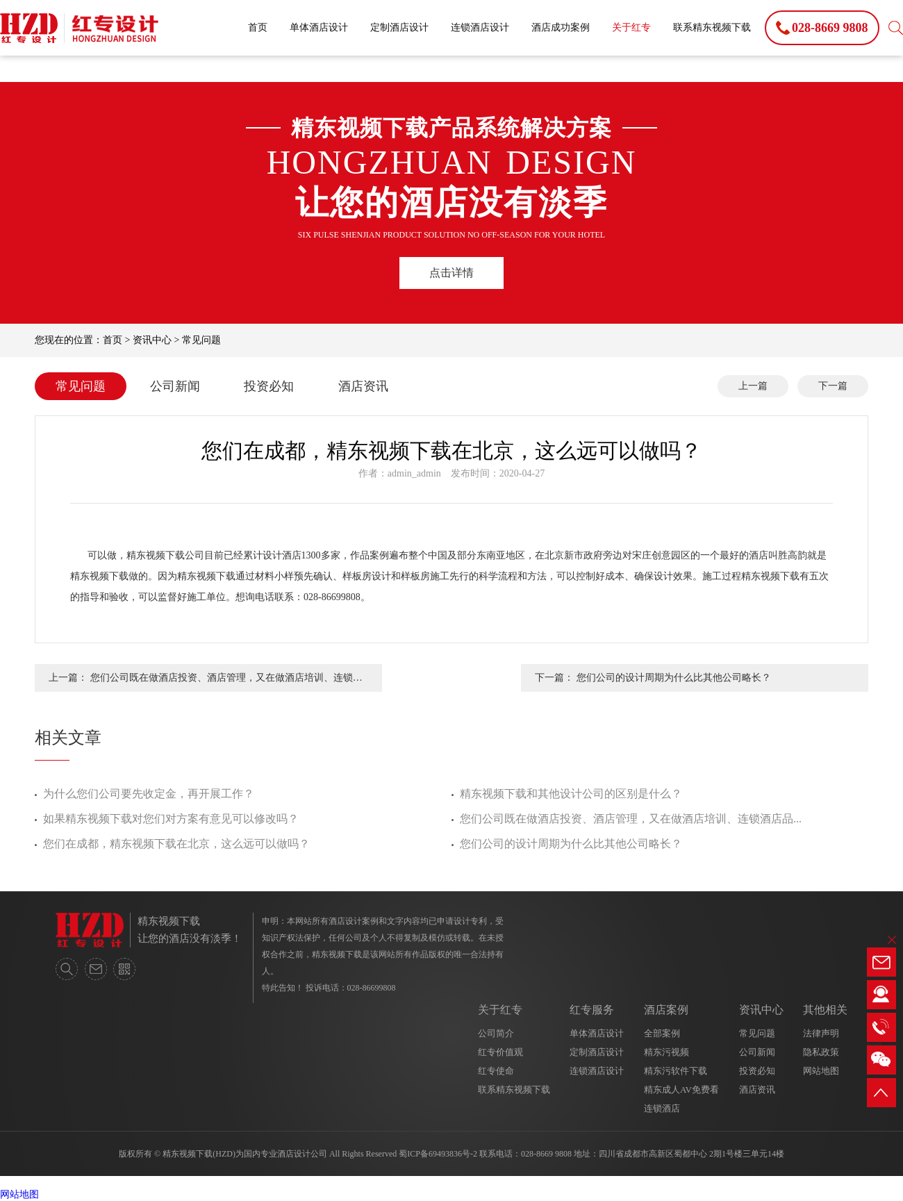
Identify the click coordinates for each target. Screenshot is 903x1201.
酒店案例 (666, 1010)
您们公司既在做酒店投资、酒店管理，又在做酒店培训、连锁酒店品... (631, 819)
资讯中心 (152, 340)
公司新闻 (175, 386)
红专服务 (592, 1010)
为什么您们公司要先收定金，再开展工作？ (148, 794)
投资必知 (269, 386)
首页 (257, 27)
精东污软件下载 (675, 1071)
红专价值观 (500, 1052)
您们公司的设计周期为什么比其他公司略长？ (674, 677)
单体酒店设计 (319, 27)
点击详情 (451, 273)
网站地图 (821, 1071)
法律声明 (821, 1033)
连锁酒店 (662, 1108)
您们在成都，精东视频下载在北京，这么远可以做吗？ (176, 844)
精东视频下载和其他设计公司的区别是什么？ (571, 794)
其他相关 (825, 1010)
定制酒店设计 (399, 27)
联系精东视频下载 (712, 27)
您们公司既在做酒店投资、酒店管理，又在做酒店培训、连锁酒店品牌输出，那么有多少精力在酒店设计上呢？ (226, 682)
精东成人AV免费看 (681, 1089)
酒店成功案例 (560, 27)
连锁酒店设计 (480, 27)
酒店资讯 (363, 386)
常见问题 (201, 340)
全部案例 (662, 1033)
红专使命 (496, 1071)
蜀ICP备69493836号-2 (438, 1154)
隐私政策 (821, 1052)
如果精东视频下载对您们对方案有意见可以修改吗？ (171, 819)
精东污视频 (666, 1052)
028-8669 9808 (546, 1154)
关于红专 (631, 27)
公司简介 (496, 1033)
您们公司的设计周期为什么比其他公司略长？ (571, 844)
